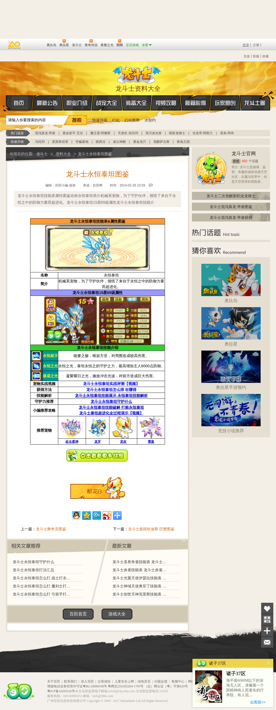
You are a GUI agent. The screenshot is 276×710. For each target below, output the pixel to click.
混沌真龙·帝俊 (45, 133)
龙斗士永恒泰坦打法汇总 (33, 570)
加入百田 (87, 681)
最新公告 (47, 102)
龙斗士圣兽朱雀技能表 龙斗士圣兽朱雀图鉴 (140, 562)
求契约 (150, 120)
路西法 (100, 142)
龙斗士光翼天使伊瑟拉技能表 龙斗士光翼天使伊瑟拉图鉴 (140, 578)
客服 (256, 56)
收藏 (265, 56)
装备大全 (136, 102)
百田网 (34, 44)
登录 (246, 45)
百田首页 (78, 614)
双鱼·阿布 (227, 133)
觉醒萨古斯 (161, 142)
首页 (6, 103)
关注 (267, 619)
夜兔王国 (183, 142)
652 (244, 161)
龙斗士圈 (255, 97)
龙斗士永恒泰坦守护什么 (33, 562)
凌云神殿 (119, 142)
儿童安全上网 (124, 681)
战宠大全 (106, 102)
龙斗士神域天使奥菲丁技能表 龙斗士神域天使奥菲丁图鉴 (140, 586)
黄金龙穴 (139, 142)
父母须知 (104, 681)
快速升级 (99, 120)
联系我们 (70, 681)
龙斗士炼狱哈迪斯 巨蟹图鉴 (151, 529)
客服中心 (177, 681)
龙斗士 (137, 73)
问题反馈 (160, 681)
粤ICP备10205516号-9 (62, 691)
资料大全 (63, 154)
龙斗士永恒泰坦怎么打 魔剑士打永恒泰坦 (43, 586)
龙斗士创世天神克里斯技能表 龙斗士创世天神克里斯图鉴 (140, 594)
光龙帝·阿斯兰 (202, 133)
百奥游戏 (14, 44)
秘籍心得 (195, 102)
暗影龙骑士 (177, 133)
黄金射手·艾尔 (73, 133)
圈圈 (236, 161)
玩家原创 (225, 102)
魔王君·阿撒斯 (100, 133)
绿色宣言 (144, 681)
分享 (267, 630)
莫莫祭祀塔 (60, 142)
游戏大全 (117, 614)
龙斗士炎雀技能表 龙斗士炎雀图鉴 (140, 570)
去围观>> (257, 702)
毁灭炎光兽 (154, 133)
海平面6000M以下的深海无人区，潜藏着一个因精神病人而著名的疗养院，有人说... (245, 687)
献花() (94, 491)
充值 (246, 56)
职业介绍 (77, 102)
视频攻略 (166, 102)
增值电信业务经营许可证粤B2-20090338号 (77, 686)
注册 (256, 45)
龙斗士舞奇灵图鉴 (51, 529)
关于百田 (53, 681)
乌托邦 (40, 142)
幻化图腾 (132, 120)
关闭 (268, 663)
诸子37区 (236, 673)
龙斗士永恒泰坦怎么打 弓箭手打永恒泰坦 (43, 594)
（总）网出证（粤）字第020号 (166, 686)
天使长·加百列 (128, 133)
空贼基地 (81, 142)
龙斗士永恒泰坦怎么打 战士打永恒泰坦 (43, 578)
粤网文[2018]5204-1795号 (125, 686)
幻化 (116, 120)
